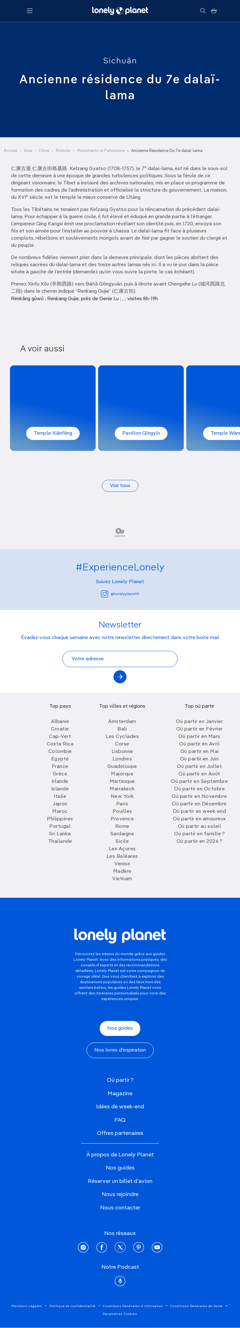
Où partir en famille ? (199, 834)
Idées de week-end (120, 1107)
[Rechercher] (202, 11)
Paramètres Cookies (120, 1314)
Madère (122, 871)
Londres (122, 759)
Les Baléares (122, 856)
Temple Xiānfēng (53, 433)
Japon (60, 804)
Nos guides (120, 1028)
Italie (60, 796)
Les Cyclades (122, 736)
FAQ (120, 1120)
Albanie (60, 721)
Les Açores (122, 849)
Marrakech (122, 789)
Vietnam (122, 878)
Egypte (60, 759)
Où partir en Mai (199, 751)
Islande (60, 789)
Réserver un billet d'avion (120, 1181)
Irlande (60, 781)
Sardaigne (122, 834)
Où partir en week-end (199, 811)
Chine (44, 151)
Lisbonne (122, 751)
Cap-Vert (60, 736)
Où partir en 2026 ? (199, 841)
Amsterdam (122, 721)
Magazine (120, 1093)
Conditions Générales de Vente (196, 1306)
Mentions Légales (27, 1306)
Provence (122, 819)
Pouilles (122, 811)
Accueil (11, 151)
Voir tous (120, 485)
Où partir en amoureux (199, 819)
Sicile (122, 841)
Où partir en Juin (199, 759)
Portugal (60, 826)
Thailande (60, 841)
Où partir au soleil (199, 826)
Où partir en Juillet (199, 766)
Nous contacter (120, 1208)
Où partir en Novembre (199, 796)
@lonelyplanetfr (120, 594)
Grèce (60, 774)
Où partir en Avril (199, 744)
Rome (122, 826)
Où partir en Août (199, 774)
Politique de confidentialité (72, 1306)
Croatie (60, 729)
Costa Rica (60, 744)
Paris (122, 804)
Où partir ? (120, 1080)
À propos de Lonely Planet (120, 1155)
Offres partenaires (120, 1133)
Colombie (60, 751)
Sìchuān (120, 61)
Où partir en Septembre (199, 781)
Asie (28, 151)
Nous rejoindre (120, 1194)
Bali (122, 729)
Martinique (122, 781)
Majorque (122, 774)
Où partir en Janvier (199, 721)
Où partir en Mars (199, 736)
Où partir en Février (199, 729)
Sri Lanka (60, 834)
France (60, 766)
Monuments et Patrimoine (101, 151)
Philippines (60, 819)
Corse (122, 744)
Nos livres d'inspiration (120, 1050)
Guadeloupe (122, 766)
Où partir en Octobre (199, 789)
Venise (122, 864)
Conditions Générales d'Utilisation (133, 1306)
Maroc (60, 811)
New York (122, 796)
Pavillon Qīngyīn (141, 433)
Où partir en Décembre (199, 804)
